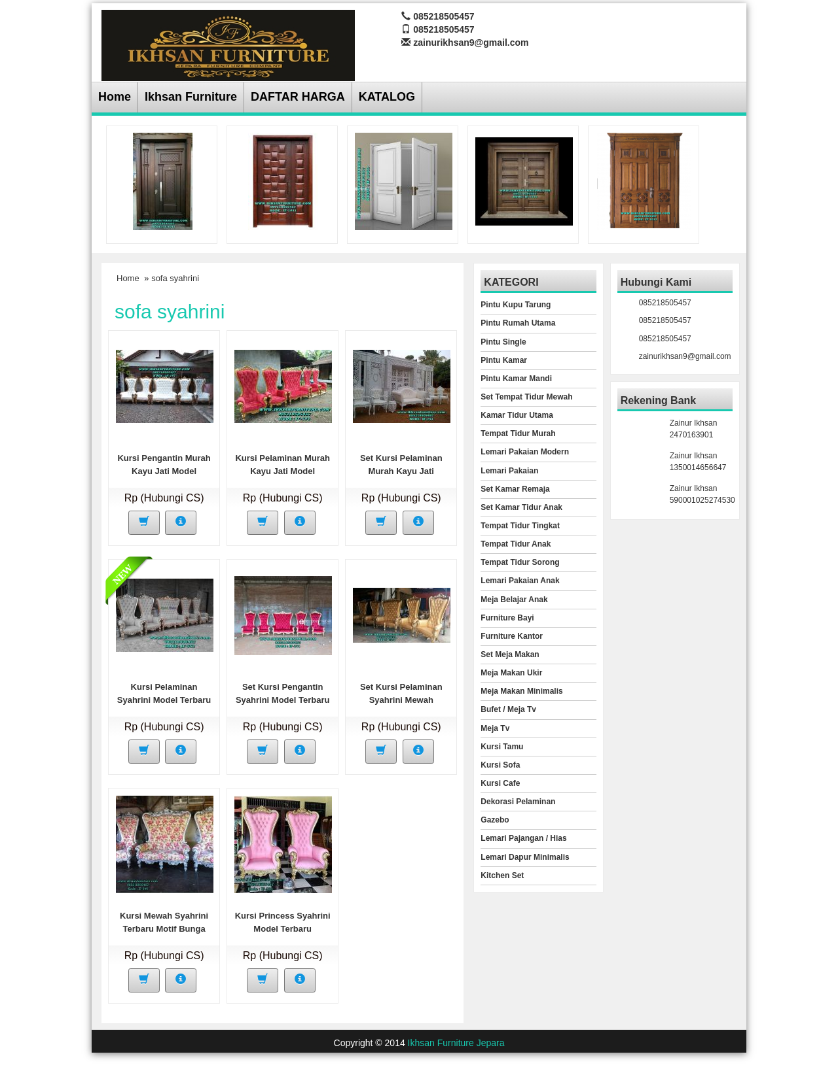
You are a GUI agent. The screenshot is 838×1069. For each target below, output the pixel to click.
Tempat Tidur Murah (518, 433)
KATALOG (387, 96)
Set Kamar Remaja (515, 489)
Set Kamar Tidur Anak (521, 507)
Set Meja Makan (510, 654)
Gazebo (495, 819)
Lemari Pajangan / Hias (523, 838)
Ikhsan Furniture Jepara (456, 1043)
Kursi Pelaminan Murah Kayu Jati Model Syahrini (282, 471)
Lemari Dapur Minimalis (525, 857)
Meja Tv (495, 728)
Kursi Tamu (502, 746)
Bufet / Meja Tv (508, 709)
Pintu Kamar (504, 360)
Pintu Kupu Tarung (516, 304)
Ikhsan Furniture (191, 96)
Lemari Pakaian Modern (525, 451)
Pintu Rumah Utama (518, 323)
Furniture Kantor (512, 636)
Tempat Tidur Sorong (520, 562)
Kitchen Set (502, 875)
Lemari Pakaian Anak (520, 580)
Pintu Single (503, 342)
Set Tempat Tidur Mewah (526, 396)
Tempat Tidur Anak (516, 544)
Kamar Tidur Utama (517, 415)
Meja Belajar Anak (514, 599)
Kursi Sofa (500, 765)
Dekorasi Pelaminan (518, 801)
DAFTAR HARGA (298, 96)
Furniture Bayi (507, 617)
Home (114, 96)
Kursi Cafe (500, 783)
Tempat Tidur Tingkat (520, 525)
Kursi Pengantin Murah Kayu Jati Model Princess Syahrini (163, 471)
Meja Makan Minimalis (521, 691)
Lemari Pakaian (509, 470)
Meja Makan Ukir (511, 672)
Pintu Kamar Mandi (516, 378)
